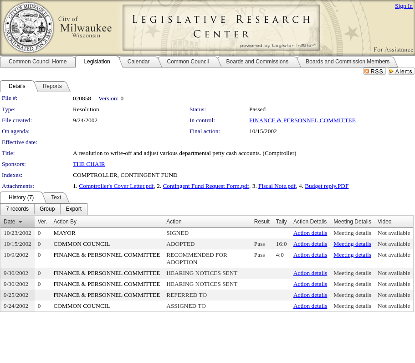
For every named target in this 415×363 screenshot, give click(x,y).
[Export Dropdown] (73, 209)
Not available (394, 232)
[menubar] (43, 209)
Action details (310, 232)
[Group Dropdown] (47, 209)
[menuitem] (17, 209)
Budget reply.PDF (326, 185)
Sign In (404, 5)
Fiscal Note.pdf (277, 185)
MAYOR (64, 232)
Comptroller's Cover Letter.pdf (116, 185)
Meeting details (352, 232)
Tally (281, 221)
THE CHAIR (89, 164)
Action (173, 221)
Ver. (42, 221)
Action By (65, 221)
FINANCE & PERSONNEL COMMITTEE (302, 120)
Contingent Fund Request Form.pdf (206, 185)
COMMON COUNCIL (81, 243)
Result (262, 221)
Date (9, 221)
